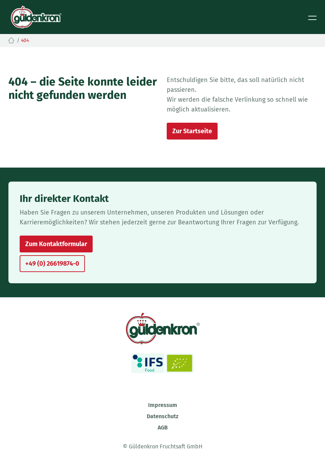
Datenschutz (162, 416)
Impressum (162, 405)
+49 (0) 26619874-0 (52, 263)
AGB (163, 427)
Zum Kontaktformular (56, 244)
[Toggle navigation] (312, 17)
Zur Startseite (192, 131)
